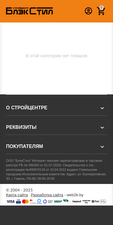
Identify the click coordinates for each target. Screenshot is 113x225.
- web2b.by (57, 195)
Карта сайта (17, 195)
